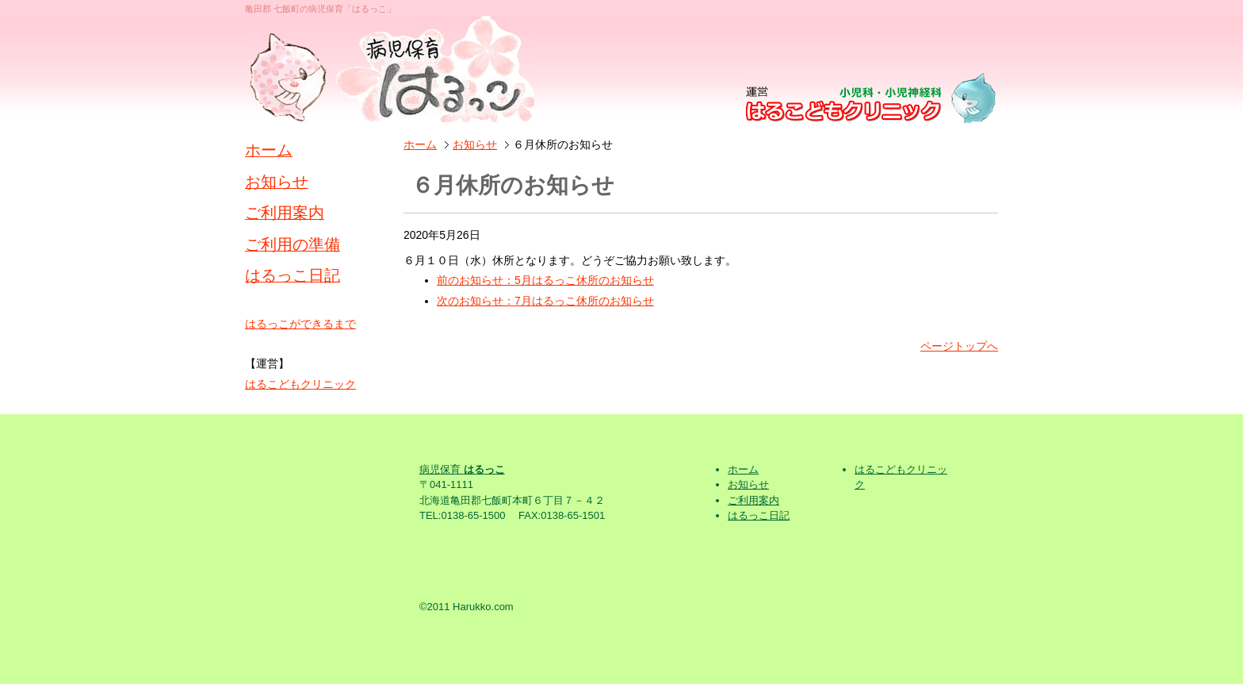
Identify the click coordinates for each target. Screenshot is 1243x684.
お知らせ (475, 144)
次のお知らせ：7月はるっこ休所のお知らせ (545, 300)
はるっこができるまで (300, 323)
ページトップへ (959, 346)
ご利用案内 (284, 212)
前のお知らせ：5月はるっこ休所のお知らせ (545, 280)
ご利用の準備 (292, 244)
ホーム (420, 144)
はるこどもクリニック (300, 384)
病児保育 (462, 469)
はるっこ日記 (292, 275)
